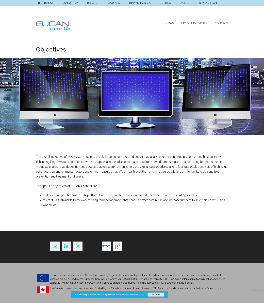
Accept (156, 294)
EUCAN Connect (68, 25)
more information (137, 295)
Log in (218, 288)
